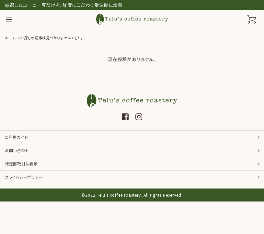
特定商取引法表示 (21, 163)
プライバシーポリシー (24, 177)
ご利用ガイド (16, 137)
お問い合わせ (17, 150)
